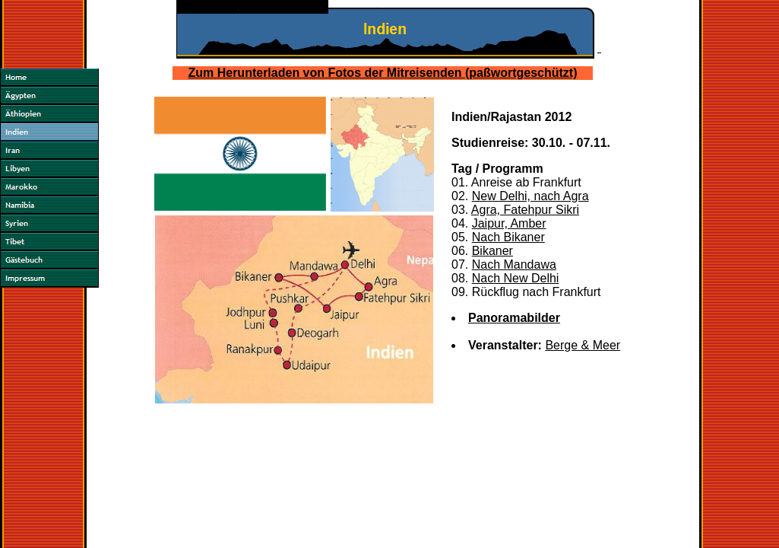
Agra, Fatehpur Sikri (525, 209)
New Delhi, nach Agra (530, 196)
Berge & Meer (582, 345)
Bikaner (492, 250)
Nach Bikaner (508, 237)
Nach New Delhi (515, 278)
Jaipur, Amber (509, 223)
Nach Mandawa (514, 264)
